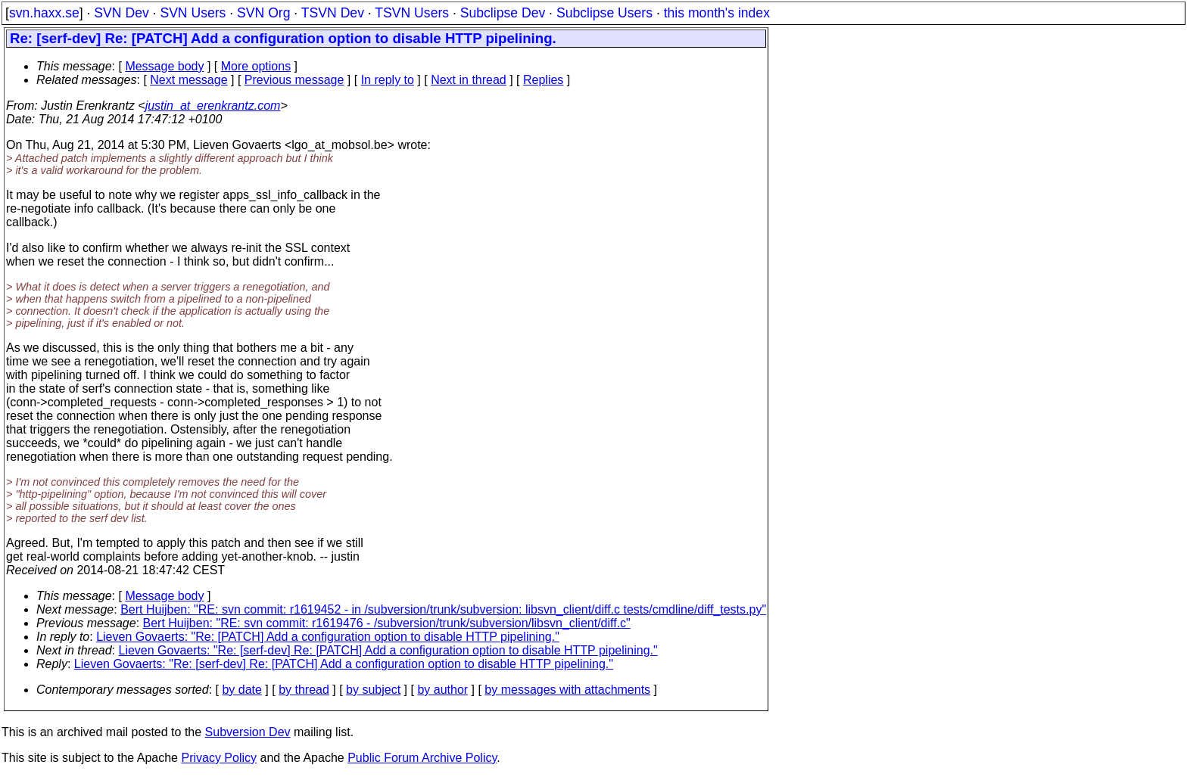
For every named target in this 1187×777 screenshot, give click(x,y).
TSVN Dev (332, 12)
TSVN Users (412, 12)
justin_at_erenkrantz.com (213, 105)
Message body (164, 66)
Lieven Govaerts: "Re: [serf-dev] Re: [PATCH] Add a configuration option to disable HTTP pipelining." (388, 650)
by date (241, 689)
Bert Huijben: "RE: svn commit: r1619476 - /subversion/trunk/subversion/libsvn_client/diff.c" (387, 623)
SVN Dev (121, 12)
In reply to (387, 79)
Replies (543, 79)
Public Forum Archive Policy (422, 757)
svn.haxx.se (44, 12)
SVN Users (193, 12)
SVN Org (263, 12)
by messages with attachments (567, 689)
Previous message (294, 79)
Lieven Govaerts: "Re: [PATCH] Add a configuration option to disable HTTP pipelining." (327, 636)
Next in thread (468, 79)
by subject (373, 689)
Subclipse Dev (502, 12)
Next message (188, 79)
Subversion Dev (248, 732)
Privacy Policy (219, 757)
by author (442, 689)
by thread (304, 689)
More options (256, 66)
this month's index (717, 12)
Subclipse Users (604, 12)
